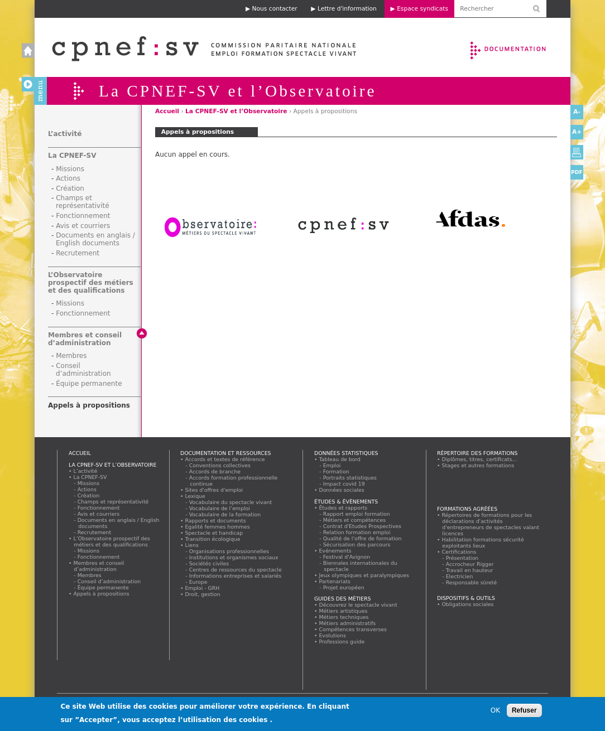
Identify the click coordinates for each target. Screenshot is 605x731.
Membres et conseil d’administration (85, 339)
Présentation (462, 558)
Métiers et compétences (355, 520)
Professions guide (341, 641)
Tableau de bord (340, 459)
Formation (336, 471)
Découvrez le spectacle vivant (358, 605)
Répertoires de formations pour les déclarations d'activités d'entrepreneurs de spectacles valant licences (490, 524)
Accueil (193, 47)
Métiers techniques (343, 617)
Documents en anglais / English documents (95, 239)
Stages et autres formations (478, 465)
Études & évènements (346, 501)
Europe (198, 582)
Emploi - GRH (202, 588)
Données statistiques (346, 453)
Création (70, 188)
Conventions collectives (220, 465)
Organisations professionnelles (229, 551)
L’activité (64, 134)
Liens (191, 545)
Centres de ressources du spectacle (235, 570)
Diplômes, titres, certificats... (479, 459)
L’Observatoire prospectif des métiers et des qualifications (90, 282)
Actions (68, 178)
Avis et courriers (83, 226)
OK (495, 710)
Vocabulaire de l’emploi (219, 508)
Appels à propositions (89, 405)
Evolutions (332, 635)
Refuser (524, 710)
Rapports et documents (215, 520)
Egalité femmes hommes (217, 527)
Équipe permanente (89, 384)
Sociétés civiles (209, 563)
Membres (71, 356)
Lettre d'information (347, 8)
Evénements (335, 551)
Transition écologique (212, 539)
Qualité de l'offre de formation (362, 538)
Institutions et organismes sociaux (234, 557)
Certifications (459, 552)
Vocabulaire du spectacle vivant (231, 502)
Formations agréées (467, 509)
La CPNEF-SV (72, 155)
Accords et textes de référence (225, 459)
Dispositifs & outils (466, 598)
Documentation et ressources (518, 47)
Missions (70, 169)
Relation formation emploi (357, 532)
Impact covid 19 (344, 484)
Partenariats (334, 581)
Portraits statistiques (350, 478)
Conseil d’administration (83, 369)
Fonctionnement (83, 216)
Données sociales (341, 490)
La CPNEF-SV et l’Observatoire (236, 111)
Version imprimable (576, 152)
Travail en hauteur (469, 570)
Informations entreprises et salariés (235, 576)
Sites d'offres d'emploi (214, 490)
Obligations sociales (467, 604)
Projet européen (344, 587)
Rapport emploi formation (357, 514)
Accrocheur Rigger (469, 564)
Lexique (195, 496)
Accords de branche (215, 471)
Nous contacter (274, 8)
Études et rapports (343, 508)
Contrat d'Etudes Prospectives (362, 526)
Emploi (332, 465)
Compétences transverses (353, 629)
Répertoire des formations (477, 453)
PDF (577, 172)
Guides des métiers (342, 599)
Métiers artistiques (343, 611)
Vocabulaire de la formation (225, 514)
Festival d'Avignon (347, 557)
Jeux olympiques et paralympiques (364, 575)
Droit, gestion (202, 594)
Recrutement (77, 253)
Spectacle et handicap (214, 533)
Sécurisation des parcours (357, 544)
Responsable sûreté (471, 582)
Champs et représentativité (82, 202)
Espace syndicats (422, 8)
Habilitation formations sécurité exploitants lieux (483, 542)
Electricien (459, 576)
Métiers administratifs (347, 623)
